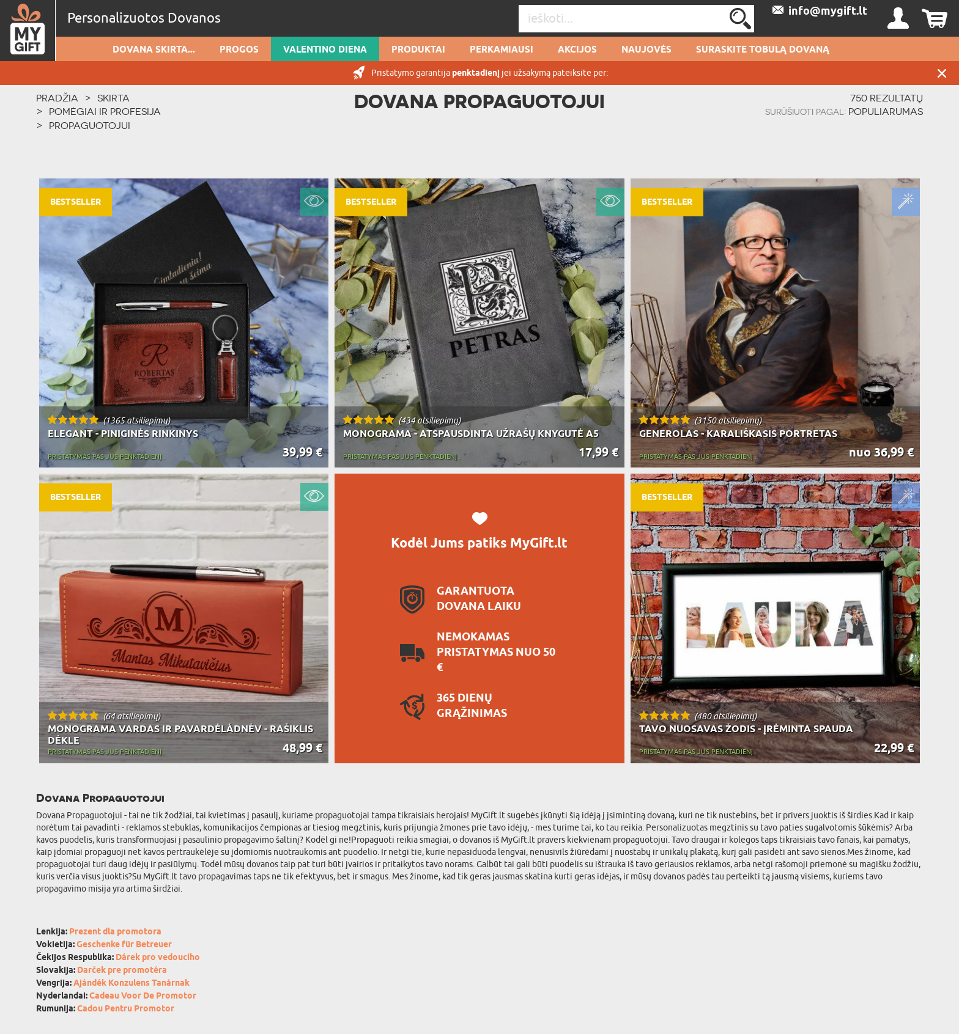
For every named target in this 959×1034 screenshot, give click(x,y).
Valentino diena (325, 50)
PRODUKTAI (418, 50)
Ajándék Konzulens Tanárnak (131, 983)
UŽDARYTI (942, 73)
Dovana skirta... (154, 50)
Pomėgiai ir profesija (105, 111)
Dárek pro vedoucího (158, 958)
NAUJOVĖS (646, 50)
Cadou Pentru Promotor (125, 1009)
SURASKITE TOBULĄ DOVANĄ (762, 50)
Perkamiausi (501, 50)
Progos (239, 50)
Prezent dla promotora (115, 932)
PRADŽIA (57, 97)
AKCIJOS (577, 50)
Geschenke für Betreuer (124, 945)
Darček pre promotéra (122, 971)
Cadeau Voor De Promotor (142, 996)
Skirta (113, 97)
